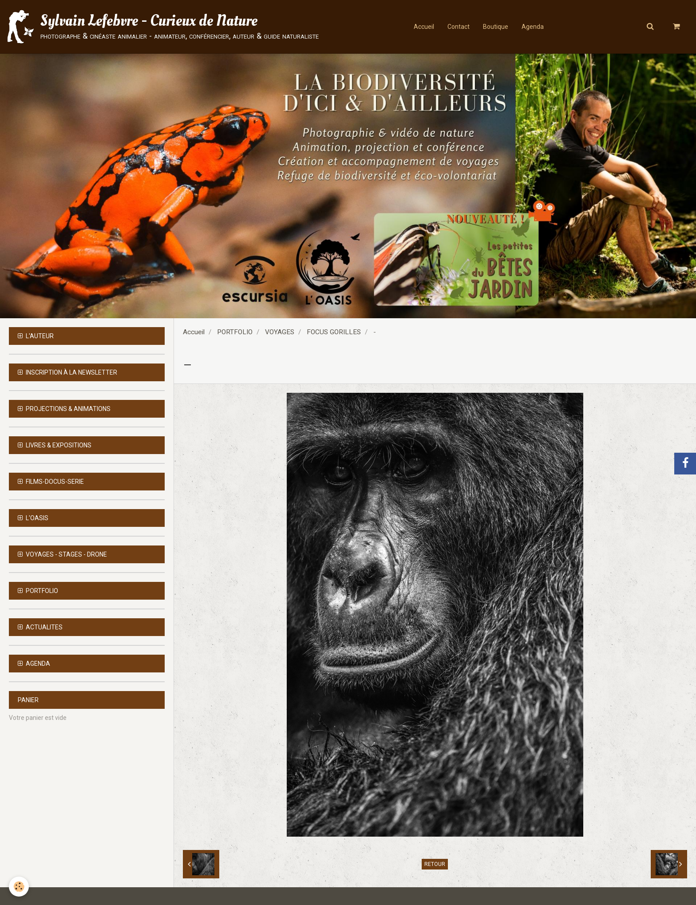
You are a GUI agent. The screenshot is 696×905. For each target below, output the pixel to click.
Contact (458, 26)
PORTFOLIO (235, 332)
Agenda (533, 26)
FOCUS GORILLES (334, 332)
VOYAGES (279, 332)
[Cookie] (19, 887)
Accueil (424, 26)
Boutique (495, 26)
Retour (434, 864)
